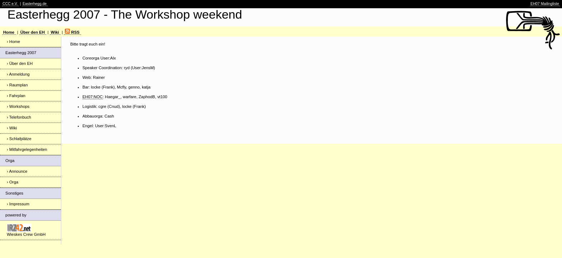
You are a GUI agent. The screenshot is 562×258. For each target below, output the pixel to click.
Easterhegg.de (35, 4)
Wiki (55, 32)
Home (8, 32)
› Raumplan (17, 85)
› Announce (17, 171)
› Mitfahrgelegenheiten (27, 149)
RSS (72, 32)
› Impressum (18, 204)
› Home (13, 41)
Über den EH (32, 32)
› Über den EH (20, 63)
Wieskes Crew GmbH (26, 230)
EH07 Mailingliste (544, 4)
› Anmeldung (18, 74)
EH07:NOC (92, 97)
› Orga (12, 182)
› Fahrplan (16, 96)
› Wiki (12, 128)
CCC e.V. (10, 4)
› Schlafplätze (19, 139)
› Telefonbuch (19, 117)
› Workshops (18, 106)
